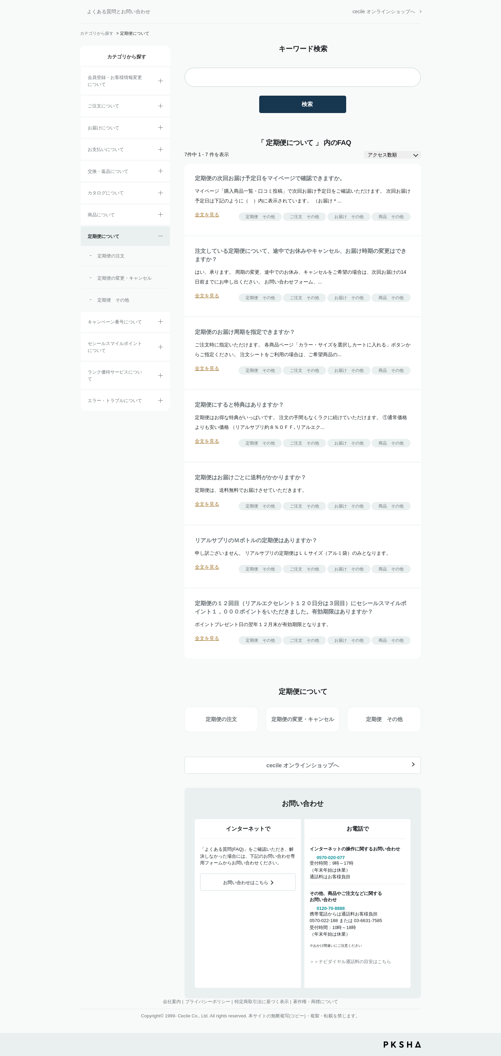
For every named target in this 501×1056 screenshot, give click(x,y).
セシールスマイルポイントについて (115, 347)
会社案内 (172, 1001)
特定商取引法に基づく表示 (261, 1001)
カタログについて (106, 192)
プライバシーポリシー (207, 1001)
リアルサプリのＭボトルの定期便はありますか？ (256, 540)
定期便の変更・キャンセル (124, 278)
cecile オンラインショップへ (383, 11)
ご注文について (103, 106)
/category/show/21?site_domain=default (160, 82)
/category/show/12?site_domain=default (160, 172)
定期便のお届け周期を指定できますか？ (245, 332)
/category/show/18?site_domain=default (160, 150)
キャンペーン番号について (115, 322)
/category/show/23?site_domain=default (160, 401)
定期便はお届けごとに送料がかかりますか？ (250, 477)
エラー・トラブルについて (115, 400)
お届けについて (103, 127)
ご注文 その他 (304, 216)
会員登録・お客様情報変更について (115, 81)
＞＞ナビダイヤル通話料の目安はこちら (350, 961)
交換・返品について (108, 171)
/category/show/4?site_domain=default (160, 215)
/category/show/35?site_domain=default (160, 194)
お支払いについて (106, 149)
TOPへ (490, 1012)
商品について (101, 214)
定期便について (103, 236)
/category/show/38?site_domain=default (160, 237)
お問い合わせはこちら (245, 882)
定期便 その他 (113, 300)
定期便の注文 (111, 255)
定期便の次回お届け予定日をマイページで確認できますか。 (270, 178)
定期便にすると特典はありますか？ (239, 405)
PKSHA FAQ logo (402, 1044)
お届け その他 (349, 216)
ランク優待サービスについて (115, 375)
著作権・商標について (315, 1001)
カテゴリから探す (96, 33)
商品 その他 (391, 216)
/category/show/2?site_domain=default (160, 107)
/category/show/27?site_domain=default (160, 322)
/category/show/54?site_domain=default (160, 376)
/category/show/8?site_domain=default (160, 128)
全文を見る (207, 214)
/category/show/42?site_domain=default (160, 348)
